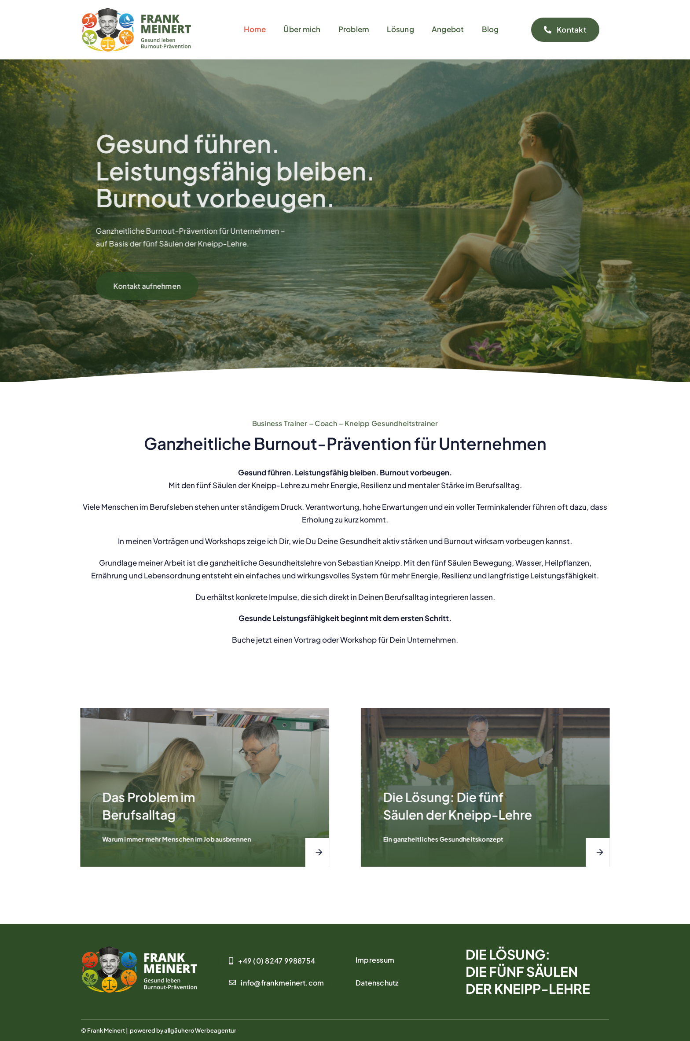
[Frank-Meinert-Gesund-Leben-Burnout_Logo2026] (136, 11)
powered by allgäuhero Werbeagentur (183, 1030)
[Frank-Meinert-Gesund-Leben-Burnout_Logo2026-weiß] (139, 950)
